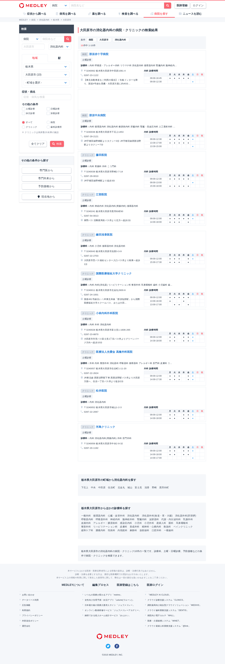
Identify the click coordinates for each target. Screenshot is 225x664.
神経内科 (115, 519)
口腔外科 (156, 530)
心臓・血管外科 (116, 515)
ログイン (198, 5)
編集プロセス (100, 584)
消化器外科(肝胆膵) (185, 515)
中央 (93, 487)
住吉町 (111, 487)
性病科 (111, 530)
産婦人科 (161, 523)
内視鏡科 (122, 530)
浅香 (147, 487)
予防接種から (46, 186)
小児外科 (149, 523)
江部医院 (101, 194)
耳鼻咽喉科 (182, 523)
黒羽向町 (164, 487)
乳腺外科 (188, 519)
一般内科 (86, 515)
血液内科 (86, 523)
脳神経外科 (128, 519)
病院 (84, 54)
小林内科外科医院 (107, 313)
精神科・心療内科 (151, 526)
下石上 (84, 487)
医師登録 (182, 5)
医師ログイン (155, 584)
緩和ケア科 (87, 530)
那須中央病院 (97, 115)
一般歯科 (169, 530)
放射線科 (144, 530)
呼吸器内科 (87, 519)
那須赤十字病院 (98, 54)
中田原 (101, 487)
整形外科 (86, 526)
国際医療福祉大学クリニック (114, 273)
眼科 (171, 523)
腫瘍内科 (100, 530)
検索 (57, 143)
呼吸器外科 (102, 519)
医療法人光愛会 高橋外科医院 (114, 351)
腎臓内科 (142, 519)
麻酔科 (133, 530)
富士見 (138, 487)
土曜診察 (86, 60)
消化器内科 (133, 515)
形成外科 (134, 526)
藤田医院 (101, 155)
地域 (35, 58)
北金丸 (121, 487)
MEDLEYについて (73, 584)
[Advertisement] (142, 100)
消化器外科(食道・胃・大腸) (157, 515)
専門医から (46, 170)
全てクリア (38, 143)
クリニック (87, 155)
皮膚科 (123, 526)
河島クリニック (105, 426)
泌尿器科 (154, 519)
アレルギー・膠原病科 (105, 523)
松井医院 (101, 390)
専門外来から (46, 178)
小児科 (138, 523)
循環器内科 (99, 515)
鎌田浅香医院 (104, 234)
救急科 (167, 526)
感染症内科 (126, 523)
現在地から (46, 196)
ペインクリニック (183, 526)
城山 (129, 487)
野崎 (154, 487)
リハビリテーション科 (105, 526)
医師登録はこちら (128, 584)
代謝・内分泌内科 (171, 519)
